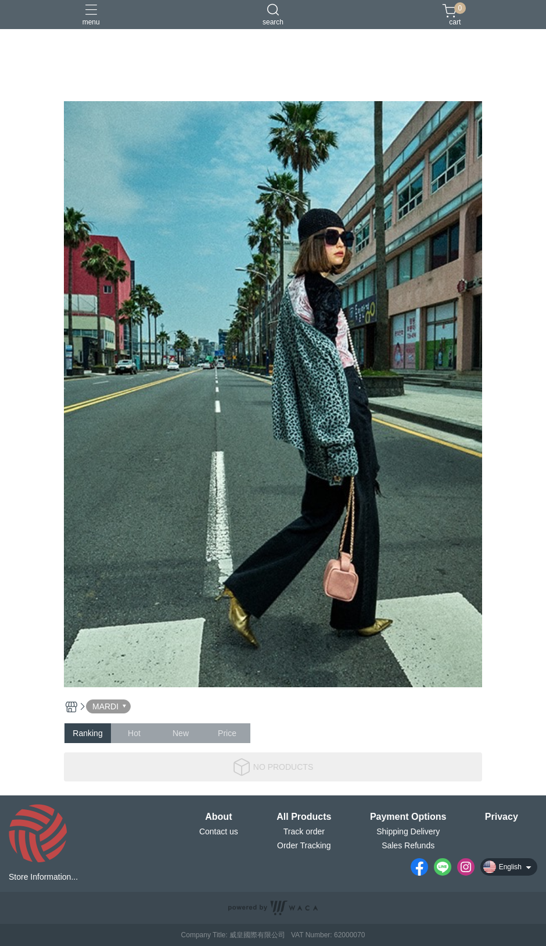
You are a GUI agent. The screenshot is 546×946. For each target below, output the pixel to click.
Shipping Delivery (408, 831)
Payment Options (408, 817)
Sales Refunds (408, 845)
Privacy (501, 817)
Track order (304, 831)
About (218, 817)
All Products (303, 817)
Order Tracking (304, 845)
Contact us (218, 831)
